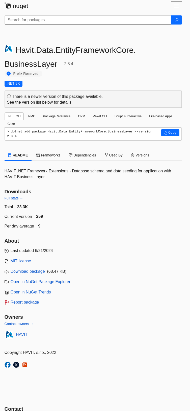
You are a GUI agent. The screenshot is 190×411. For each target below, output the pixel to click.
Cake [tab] (11, 124)
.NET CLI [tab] (14, 116)
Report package (25, 302)
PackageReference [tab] (56, 116)
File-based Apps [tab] (160, 116)
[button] (170, 132)
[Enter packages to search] (88, 20)
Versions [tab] (140, 155)
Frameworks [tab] (48, 155)
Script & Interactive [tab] (128, 116)
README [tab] (18, 155)
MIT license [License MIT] (21, 261)
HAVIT (22, 334)
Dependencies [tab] (82, 155)
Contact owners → (19, 324)
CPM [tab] (81, 116)
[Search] (176, 20)
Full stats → (14, 198)
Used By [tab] (114, 155)
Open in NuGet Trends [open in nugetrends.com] (31, 292)
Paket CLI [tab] (100, 116)
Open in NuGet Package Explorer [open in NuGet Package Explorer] (40, 282)
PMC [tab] (31, 116)
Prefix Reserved (26, 74)
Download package (28, 271)
